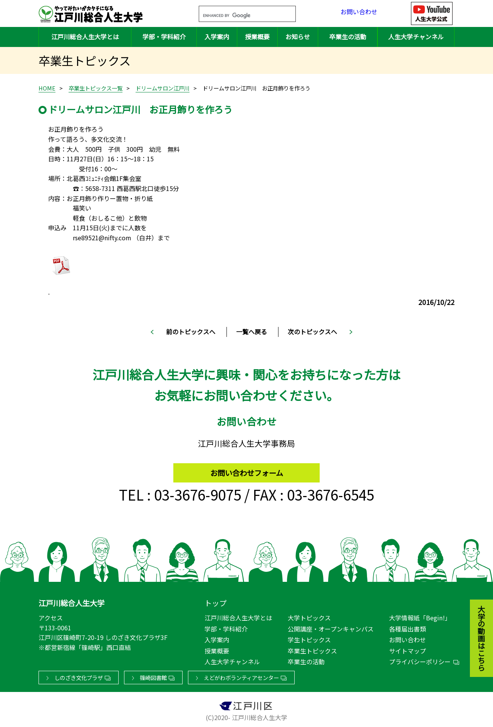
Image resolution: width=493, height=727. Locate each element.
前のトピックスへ (190, 331)
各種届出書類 (407, 627)
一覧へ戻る (251, 331)
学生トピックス (309, 638)
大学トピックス (309, 616)
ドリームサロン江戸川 (162, 88)
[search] (238, 15)
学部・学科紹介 (164, 36)
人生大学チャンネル (416, 36)
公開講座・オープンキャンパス (331, 627)
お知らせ (297, 36)
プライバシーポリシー (420, 660)
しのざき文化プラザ (78, 676)
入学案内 (217, 36)
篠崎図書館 (153, 676)
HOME (47, 88)
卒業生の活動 (347, 36)
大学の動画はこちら (475, 596)
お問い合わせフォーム (247, 469)
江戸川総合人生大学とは (85, 36)
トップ (215, 601)
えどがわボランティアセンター (241, 676)
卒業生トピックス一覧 (95, 88)
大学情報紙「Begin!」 (420, 616)
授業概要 (257, 36)
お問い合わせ (359, 13)
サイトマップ (407, 649)
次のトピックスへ (312, 331)
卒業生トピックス (312, 649)
